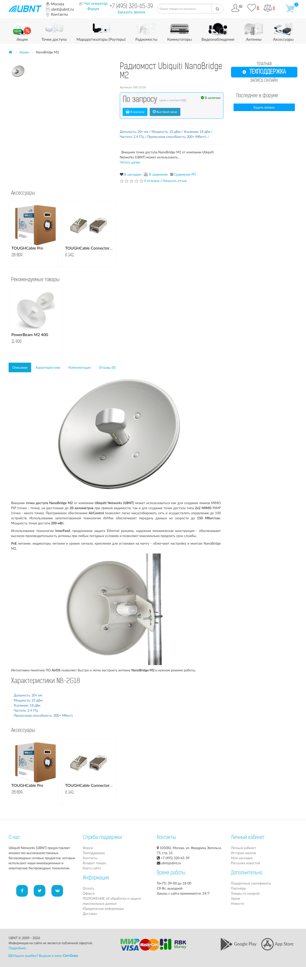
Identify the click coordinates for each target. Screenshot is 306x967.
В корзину (135, 112)
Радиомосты (146, 30)
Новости (237, 903)
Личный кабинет (243, 848)
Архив (24, 52)
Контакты (57, 14)
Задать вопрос (264, 107)
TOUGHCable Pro (27, 247)
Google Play (238, 944)
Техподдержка (94, 853)
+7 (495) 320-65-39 (131, 7)
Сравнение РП (185, 174)
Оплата (88, 888)
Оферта (88, 893)
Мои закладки (242, 858)
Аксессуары (283, 30)
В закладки (132, 174)
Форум (93, 8)
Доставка (90, 914)
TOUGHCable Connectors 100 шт (95, 247)
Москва (55, 4)
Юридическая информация (103, 909)
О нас (14, 837)
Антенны (253, 30)
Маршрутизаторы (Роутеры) (101, 30)
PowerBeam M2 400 (29, 334)
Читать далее (130, 162)
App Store (277, 944)
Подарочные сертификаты (251, 883)
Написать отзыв (175, 181)
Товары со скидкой (245, 893)
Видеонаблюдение (217, 30)
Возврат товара (94, 863)
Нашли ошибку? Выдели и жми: (43, 956)
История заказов (243, 853)
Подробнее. (18, 948)
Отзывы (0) (107, 367)
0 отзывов (151, 181)
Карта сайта (92, 868)
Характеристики (47, 367)
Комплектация (79, 367)
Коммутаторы (179, 30)
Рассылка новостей (245, 863)
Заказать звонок (131, 12)
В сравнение (158, 174)
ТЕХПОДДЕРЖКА (264, 72)
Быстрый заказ (165, 112)
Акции (22, 30)
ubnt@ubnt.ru (60, 9)
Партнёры (238, 888)
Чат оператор (95, 3)
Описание (19, 367)
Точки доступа (54, 30)
